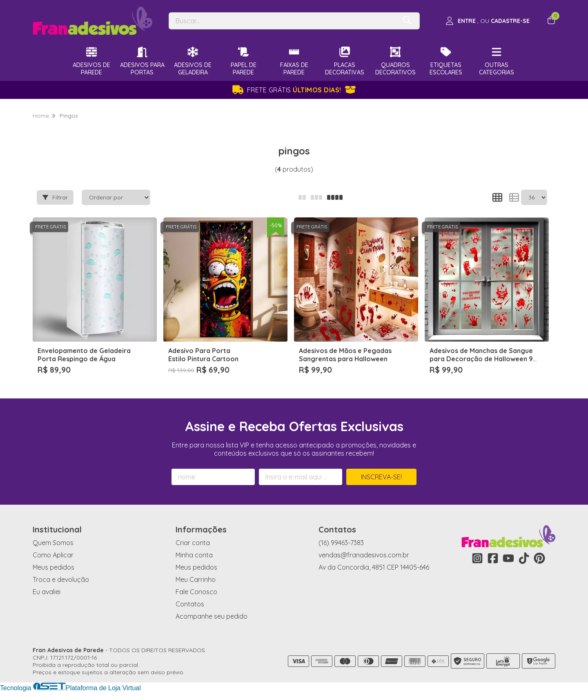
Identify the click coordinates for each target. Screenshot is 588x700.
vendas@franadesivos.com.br (363, 555)
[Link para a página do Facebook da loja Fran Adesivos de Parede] (493, 558)
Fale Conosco (196, 592)
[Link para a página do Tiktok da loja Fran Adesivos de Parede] (524, 558)
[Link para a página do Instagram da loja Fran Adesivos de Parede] (477, 558)
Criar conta (193, 543)
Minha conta (194, 555)
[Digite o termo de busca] (282, 21)
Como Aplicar (53, 555)
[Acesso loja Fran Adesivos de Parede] (487, 20)
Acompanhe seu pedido (211, 616)
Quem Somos (53, 543)
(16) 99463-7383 (341, 543)
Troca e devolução (61, 579)
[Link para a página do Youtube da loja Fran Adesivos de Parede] (508, 558)
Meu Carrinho (196, 579)
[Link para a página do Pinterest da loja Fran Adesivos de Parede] (539, 558)
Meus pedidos (53, 567)
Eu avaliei (46, 592)
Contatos (190, 604)
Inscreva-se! (381, 477)
